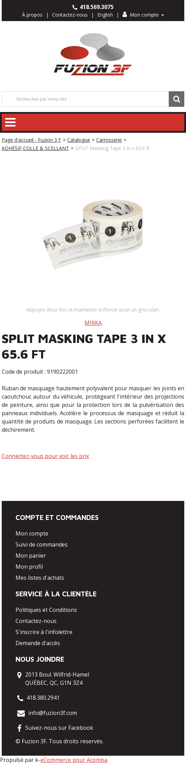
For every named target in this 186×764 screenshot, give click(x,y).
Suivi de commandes (42, 544)
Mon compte (143, 14)
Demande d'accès (38, 643)
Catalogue (78, 140)
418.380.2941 (43, 697)
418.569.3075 (93, 7)
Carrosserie (109, 140)
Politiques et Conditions (46, 610)
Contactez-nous (70, 14)
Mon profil (29, 566)
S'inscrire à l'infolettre (44, 632)
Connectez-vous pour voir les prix (45, 456)
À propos (32, 14)
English (105, 14)
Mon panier (31, 555)
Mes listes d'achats (40, 577)
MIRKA (93, 323)
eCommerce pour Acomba (73, 760)
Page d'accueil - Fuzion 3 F (31, 140)
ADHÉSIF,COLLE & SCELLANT (35, 148)
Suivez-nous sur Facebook (59, 728)
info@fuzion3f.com (52, 713)
